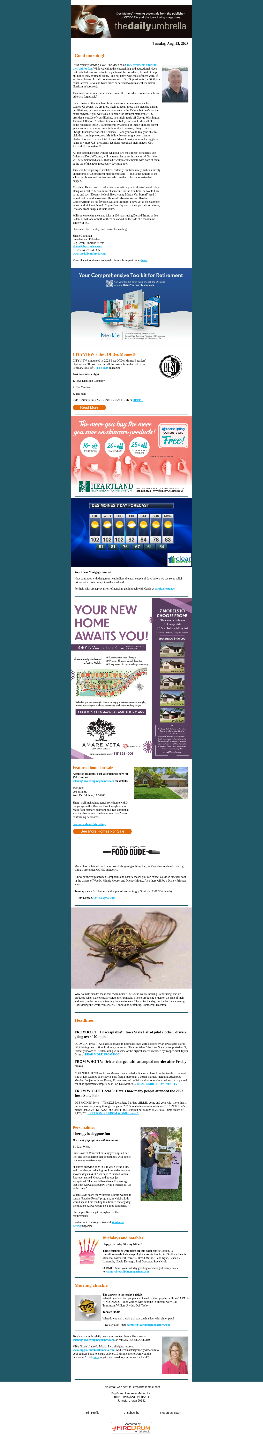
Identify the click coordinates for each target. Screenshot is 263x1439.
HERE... (138, 400)
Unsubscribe (131, 1412)
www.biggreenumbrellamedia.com (94, 1350)
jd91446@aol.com (104, 897)
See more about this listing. (89, 824)
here (96, 1357)
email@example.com (146, 1387)
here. (144, 260)
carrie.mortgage (165, 588)
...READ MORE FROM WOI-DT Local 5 (113, 1113)
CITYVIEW (101, 367)
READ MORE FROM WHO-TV (157, 1083)
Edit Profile (92, 1412)
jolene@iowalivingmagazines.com (93, 781)
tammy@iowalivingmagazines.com (127, 1271)
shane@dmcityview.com (87, 246)
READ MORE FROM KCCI (103, 1054)
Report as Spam (170, 1412)
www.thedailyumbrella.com (89, 253)
